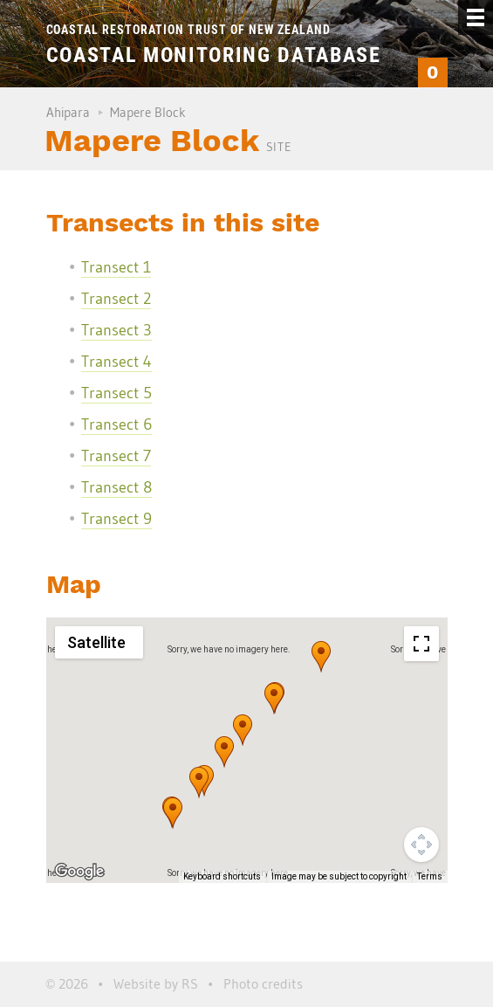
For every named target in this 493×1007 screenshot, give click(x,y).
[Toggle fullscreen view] (421, 643)
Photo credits (263, 983)
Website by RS (155, 983)
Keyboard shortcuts (222, 876)
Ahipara (68, 112)
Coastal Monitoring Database (213, 55)
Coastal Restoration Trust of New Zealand (188, 30)
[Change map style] (99, 642)
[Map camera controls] (421, 844)
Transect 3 (116, 330)
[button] (321, 656)
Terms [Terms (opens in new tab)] (429, 876)
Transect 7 (116, 456)
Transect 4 (116, 361)
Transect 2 (116, 298)
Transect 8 (116, 487)
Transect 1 (116, 267)
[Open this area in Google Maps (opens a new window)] (79, 871)
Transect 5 (116, 393)
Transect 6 (116, 424)
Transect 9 (116, 518)
